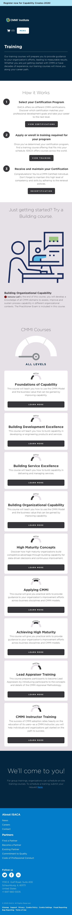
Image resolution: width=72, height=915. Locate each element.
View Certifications (41, 124)
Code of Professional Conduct (18, 858)
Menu (23, 30)
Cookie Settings (45, 907)
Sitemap (5, 907)
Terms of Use (21, 910)
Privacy (21, 907)
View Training (41, 158)
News (5, 820)
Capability (44, 293)
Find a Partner (9, 840)
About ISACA (11, 814)
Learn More (36, 404)
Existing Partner (10, 849)
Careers (6, 824)
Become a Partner (11, 845)
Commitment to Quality (14, 853)
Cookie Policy (31, 907)
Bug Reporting (8, 910)
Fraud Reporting (60, 907)
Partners (7, 834)
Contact (6, 829)
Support (13, 907)
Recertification (41, 191)
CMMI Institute (17, 20)
